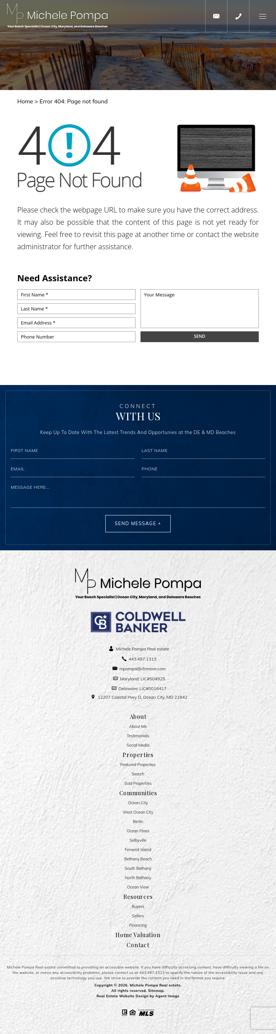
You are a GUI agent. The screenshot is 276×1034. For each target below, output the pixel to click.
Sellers (138, 916)
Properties (138, 755)
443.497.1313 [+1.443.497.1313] (152, 972)
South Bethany (138, 868)
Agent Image (167, 996)
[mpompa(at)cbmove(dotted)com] (216, 16)
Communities (138, 793)
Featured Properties (138, 765)
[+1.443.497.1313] (238, 16)
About (138, 717)
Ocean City (138, 803)
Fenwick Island (138, 850)
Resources (137, 897)
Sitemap (156, 990)
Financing (138, 925)
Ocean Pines (138, 831)
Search (138, 774)
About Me (138, 727)
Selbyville (138, 840)
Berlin (138, 822)
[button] (262, 16)
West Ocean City (138, 812)
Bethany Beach (138, 859)
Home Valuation (137, 935)
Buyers (138, 907)
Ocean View (138, 887)
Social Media (138, 745)
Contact (138, 945)
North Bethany (138, 878)
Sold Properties (138, 783)
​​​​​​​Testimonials (138, 736)
